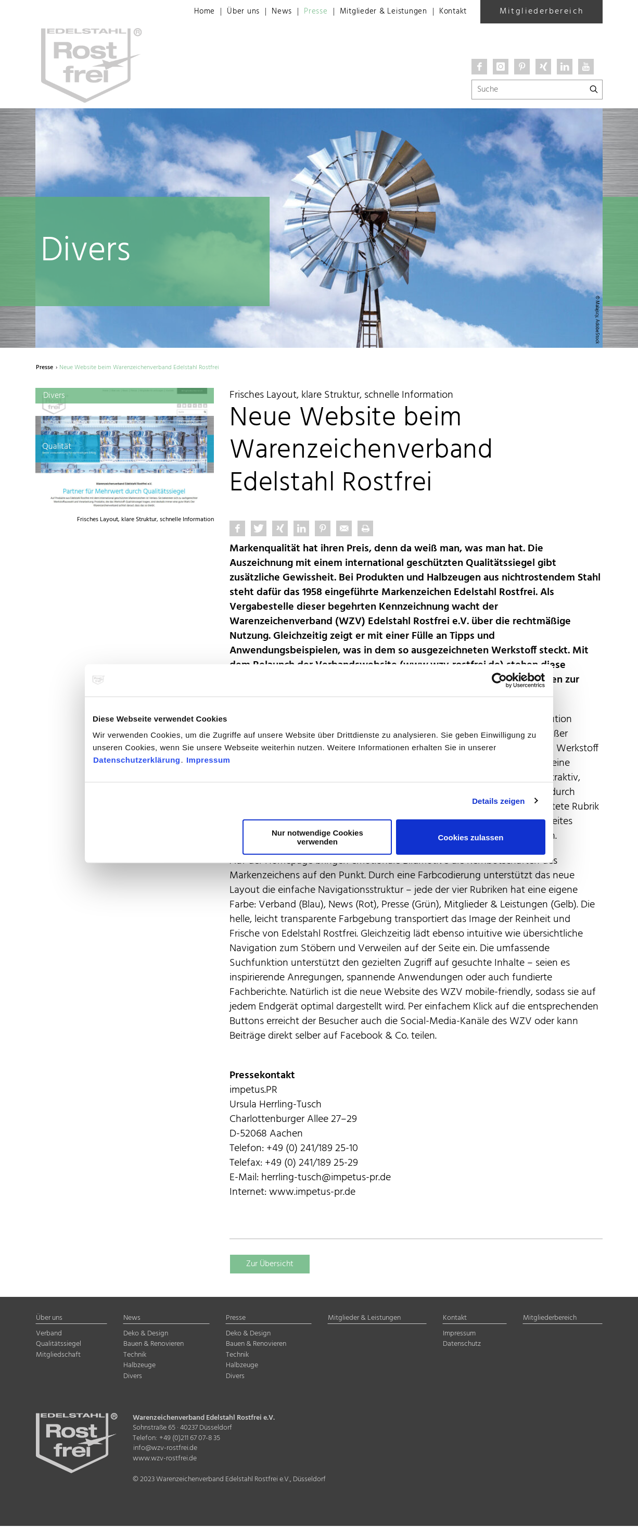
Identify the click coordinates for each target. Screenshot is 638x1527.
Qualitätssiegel (58, 1345)
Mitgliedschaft (58, 1356)
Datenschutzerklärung (137, 759)
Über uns (229, 12)
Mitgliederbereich (542, 11)
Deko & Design (145, 1334)
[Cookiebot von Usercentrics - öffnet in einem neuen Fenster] (499, 680)
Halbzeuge (139, 1366)
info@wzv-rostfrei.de (165, 1449)
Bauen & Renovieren (153, 1345)
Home (188, 12)
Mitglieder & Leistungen (376, 12)
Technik (134, 1356)
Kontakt (451, 12)
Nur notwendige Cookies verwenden (317, 837)
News (269, 12)
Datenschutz (462, 1345)
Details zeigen (498, 800)
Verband (49, 1334)
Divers (132, 1377)
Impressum (208, 759)
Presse (304, 12)
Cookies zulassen (471, 836)
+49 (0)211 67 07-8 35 (189, 1439)
